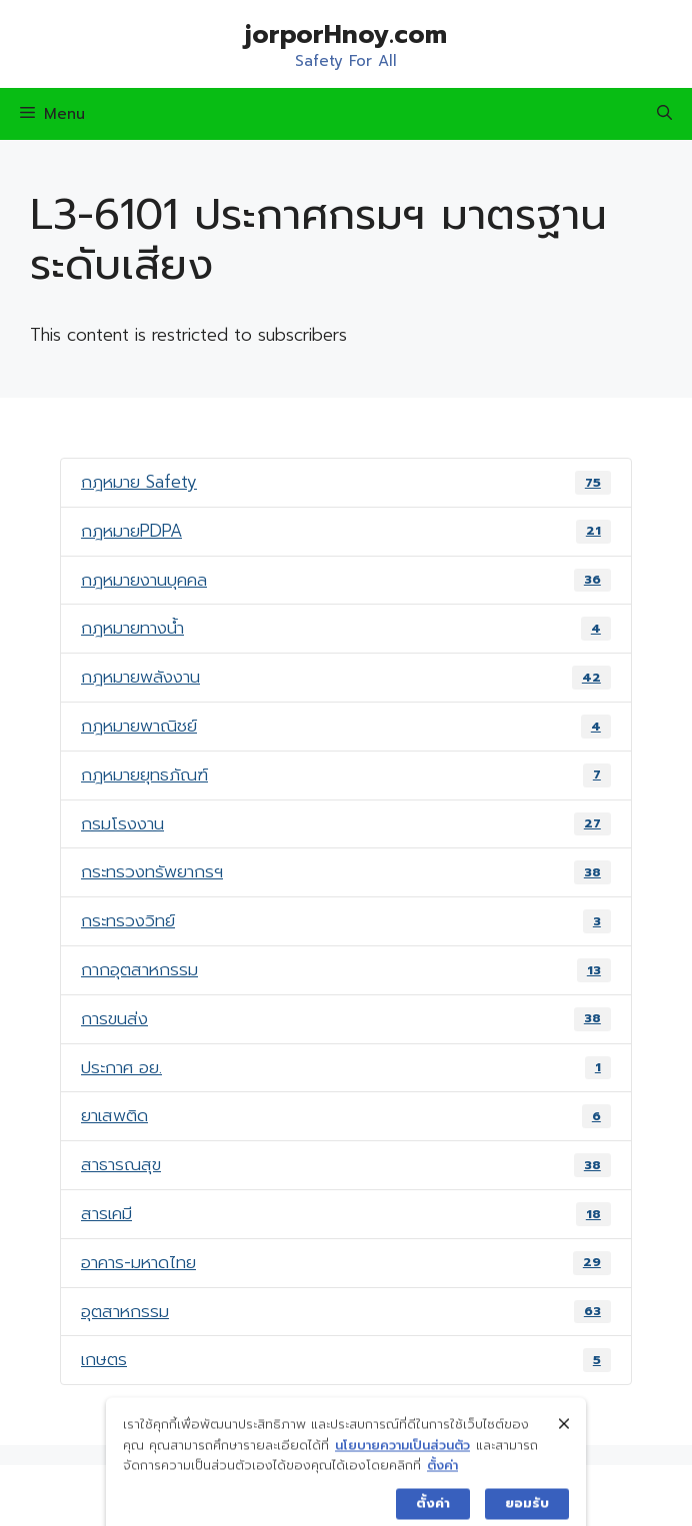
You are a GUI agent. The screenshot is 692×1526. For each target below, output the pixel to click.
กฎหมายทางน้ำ (346, 628)
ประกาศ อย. (346, 1067)
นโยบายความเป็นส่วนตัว (402, 1458)
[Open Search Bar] (664, 114)
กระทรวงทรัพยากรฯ (346, 871)
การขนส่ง (346, 1018)
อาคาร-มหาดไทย (346, 1262)
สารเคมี (346, 1213)
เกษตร (346, 1359)
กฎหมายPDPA (346, 531)
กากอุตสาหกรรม (346, 969)
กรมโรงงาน (346, 823)
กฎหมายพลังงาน (346, 677)
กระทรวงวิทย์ (346, 920)
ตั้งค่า (442, 1478)
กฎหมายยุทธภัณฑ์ (346, 774)
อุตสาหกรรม (346, 1311)
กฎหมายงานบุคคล (346, 580)
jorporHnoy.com (346, 35)
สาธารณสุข (346, 1164)
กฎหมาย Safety (346, 482)
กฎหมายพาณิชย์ (346, 726)
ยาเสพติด (346, 1115)
